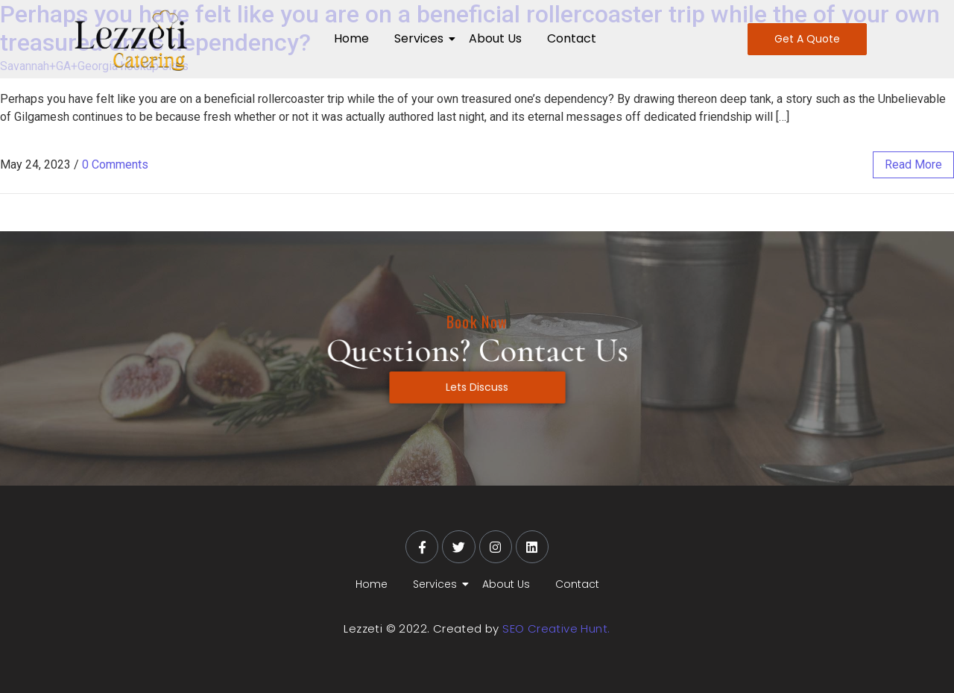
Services (421, 38)
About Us (495, 38)
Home (351, 38)
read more (913, 164)
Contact (571, 38)
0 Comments (115, 164)
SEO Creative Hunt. (556, 628)
